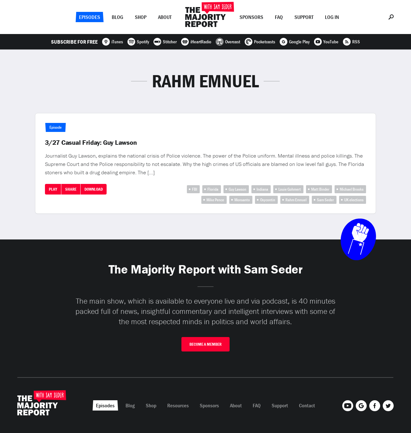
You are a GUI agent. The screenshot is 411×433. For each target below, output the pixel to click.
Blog (117, 17)
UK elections (353, 200)
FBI (194, 189)
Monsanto (242, 200)
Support (303, 17)
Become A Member (205, 344)
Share (70, 189)
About (164, 17)
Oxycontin (267, 200)
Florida (212, 189)
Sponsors (251, 17)
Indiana (262, 189)
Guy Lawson (237, 189)
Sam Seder (325, 200)
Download (93, 189)
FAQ (279, 17)
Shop (140, 17)
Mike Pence (215, 200)
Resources (178, 405)
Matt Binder (320, 189)
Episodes (89, 17)
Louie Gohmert (289, 189)
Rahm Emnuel (296, 200)
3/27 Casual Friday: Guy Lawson (91, 142)
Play (53, 189)
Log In (332, 17)
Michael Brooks (351, 189)
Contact (307, 405)
